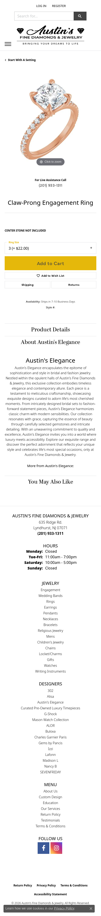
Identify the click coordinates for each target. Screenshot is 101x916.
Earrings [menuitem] (50, 607)
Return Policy (50, 814)
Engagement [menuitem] (50, 590)
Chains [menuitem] (50, 648)
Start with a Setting (22, 60)
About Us (50, 791)
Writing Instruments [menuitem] (50, 671)
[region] (50, 121)
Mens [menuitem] (50, 636)
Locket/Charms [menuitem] (50, 654)
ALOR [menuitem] (50, 725)
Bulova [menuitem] (50, 731)
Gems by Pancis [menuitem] (50, 743)
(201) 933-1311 (50, 185)
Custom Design (50, 797)
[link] (58, 5)
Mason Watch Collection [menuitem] (50, 719)
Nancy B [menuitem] (50, 766)
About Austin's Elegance (50, 342)
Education (50, 803)
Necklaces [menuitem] (50, 619)
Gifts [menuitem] (50, 659)
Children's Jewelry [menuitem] (50, 642)
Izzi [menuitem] (50, 749)
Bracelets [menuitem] (50, 625)
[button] (41, 5)
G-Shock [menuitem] (50, 714)
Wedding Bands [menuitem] (51, 595)
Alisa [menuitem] (50, 696)
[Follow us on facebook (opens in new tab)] (43, 848)
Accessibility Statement (50, 894)
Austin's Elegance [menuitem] (50, 702)
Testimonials (50, 820)
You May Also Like (50, 482)
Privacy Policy (46, 885)
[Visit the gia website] (43, 871)
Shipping (27, 284)
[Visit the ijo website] (58, 871)
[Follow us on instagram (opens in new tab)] (56, 848)
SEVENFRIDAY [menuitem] (50, 772)
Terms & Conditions (50, 826)
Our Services (50, 808)
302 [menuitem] (51, 690)
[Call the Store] (50, 533)
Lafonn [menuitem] (50, 754)
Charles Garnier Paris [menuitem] (50, 737)
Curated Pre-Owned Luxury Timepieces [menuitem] (50, 708)
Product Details (50, 330)
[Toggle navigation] (8, 44)
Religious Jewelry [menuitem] (50, 630)
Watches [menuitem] (50, 665)
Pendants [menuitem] (50, 613)
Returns (73, 284)
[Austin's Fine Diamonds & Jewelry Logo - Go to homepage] (50, 35)
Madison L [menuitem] (50, 760)
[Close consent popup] (91, 908)
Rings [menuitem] (50, 601)
